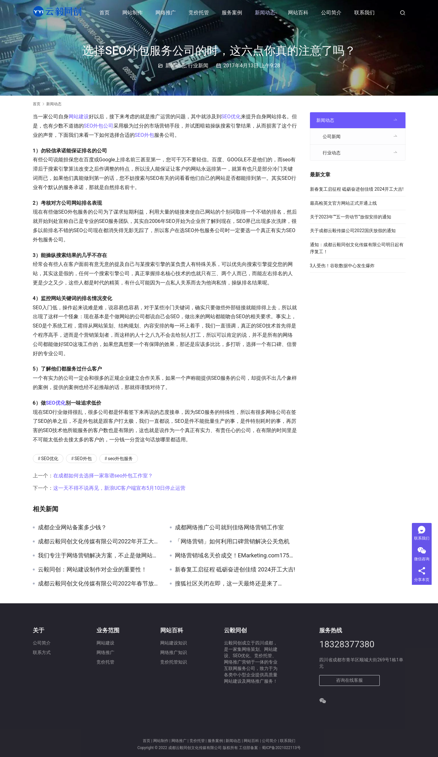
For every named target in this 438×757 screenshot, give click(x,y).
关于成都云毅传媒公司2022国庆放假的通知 (353, 230)
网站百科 (300, 13)
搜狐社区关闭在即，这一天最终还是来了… (228, 583)
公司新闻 (332, 136)
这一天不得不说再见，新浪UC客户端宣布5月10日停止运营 (119, 488)
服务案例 (233, 13)
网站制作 (134, 13)
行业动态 (332, 152)
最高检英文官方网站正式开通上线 (343, 203)
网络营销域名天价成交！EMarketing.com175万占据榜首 (236, 555)
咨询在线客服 (349, 680)
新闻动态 (266, 13)
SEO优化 (231, 117)
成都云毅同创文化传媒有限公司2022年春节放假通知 (99, 583)
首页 (106, 13)
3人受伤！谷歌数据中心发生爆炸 (342, 265)
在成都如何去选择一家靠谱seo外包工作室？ (103, 476)
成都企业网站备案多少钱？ (72, 527)
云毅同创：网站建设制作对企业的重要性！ (92, 569)
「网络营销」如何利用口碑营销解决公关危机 (232, 541)
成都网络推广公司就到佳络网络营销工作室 (229, 527)
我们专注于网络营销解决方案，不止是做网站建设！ (99, 555)
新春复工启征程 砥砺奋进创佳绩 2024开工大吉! (235, 569)
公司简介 (333, 13)
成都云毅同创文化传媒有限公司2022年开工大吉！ (99, 541)
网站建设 (78, 117)
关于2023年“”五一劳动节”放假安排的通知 (350, 216)
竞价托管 (200, 13)
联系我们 (366, 13)
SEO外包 (144, 135)
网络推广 (167, 13)
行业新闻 (198, 65)
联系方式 (42, 652)
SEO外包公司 (99, 126)
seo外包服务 (120, 458)
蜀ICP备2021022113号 (281, 748)
